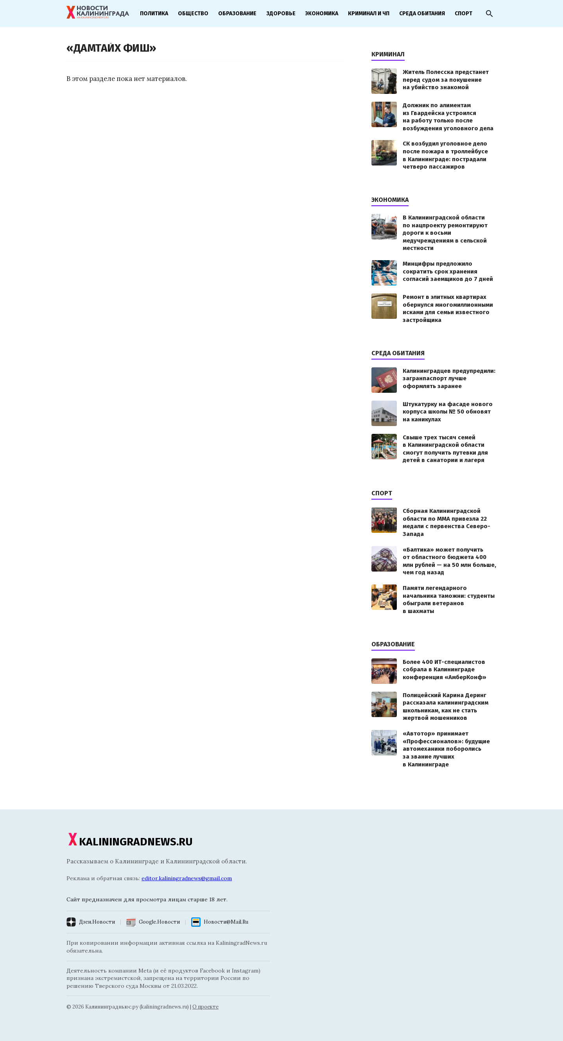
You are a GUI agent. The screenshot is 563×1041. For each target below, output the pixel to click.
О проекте (205, 1006)
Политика (154, 13)
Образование (237, 13)
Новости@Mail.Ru (226, 922)
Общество (193, 13)
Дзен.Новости (97, 922)
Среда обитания (422, 13)
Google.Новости (159, 922)
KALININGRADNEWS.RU (129, 841)
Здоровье (281, 13)
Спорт (463, 13)
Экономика (321, 13)
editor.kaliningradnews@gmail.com (187, 878)
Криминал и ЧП (368, 13)
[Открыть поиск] (489, 14)
